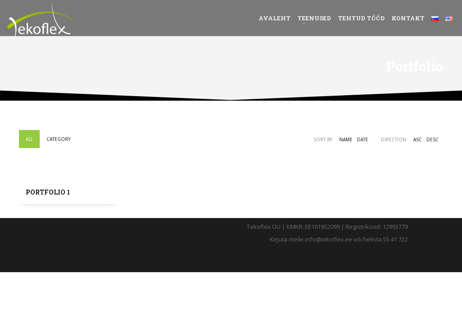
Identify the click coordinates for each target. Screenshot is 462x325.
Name (345, 139)
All (29, 139)
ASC (417, 139)
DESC (432, 139)
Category (58, 139)
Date (362, 139)
